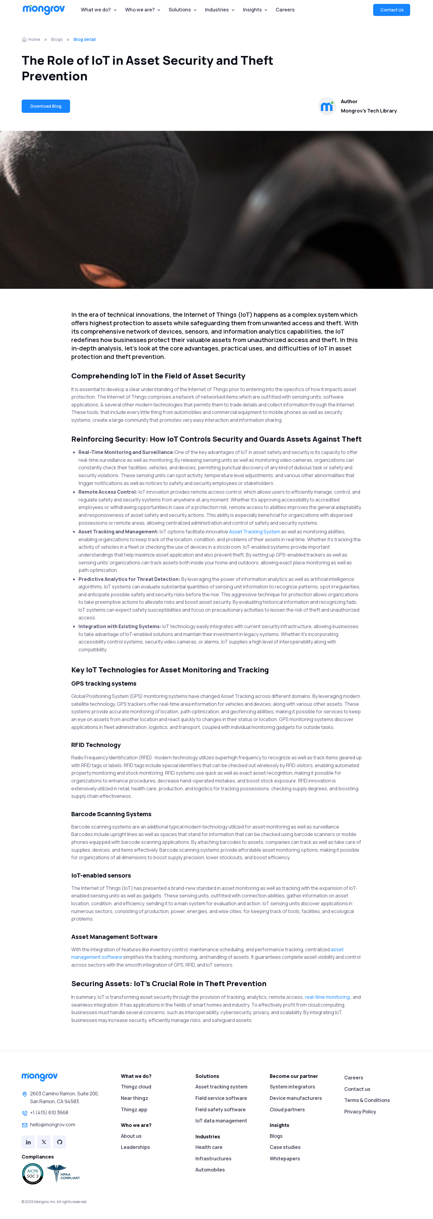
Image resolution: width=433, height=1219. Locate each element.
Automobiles (210, 1169)
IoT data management (221, 1120)
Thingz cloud (136, 1086)
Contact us (357, 1089)
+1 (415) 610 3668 (45, 1113)
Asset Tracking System (255, 531)
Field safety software (220, 1109)
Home (31, 39)
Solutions (180, 9)
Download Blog (45, 106)
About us (131, 1136)
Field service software (221, 1098)
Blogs (57, 39)
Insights (252, 9)
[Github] (59, 1142)
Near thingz (134, 1098)
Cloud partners (287, 1109)
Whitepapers (285, 1158)
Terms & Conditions (367, 1100)
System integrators (292, 1086)
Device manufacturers (296, 1098)
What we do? (96, 9)
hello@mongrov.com (48, 1125)
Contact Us (391, 10)
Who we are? (140, 9)
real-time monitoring (328, 997)
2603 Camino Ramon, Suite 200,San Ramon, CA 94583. (60, 1097)
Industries (217, 9)
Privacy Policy (360, 1111)
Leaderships (135, 1147)
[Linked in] (28, 1142)
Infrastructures (213, 1158)
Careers (285, 9)
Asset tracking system (221, 1086)
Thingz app (134, 1109)
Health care (209, 1147)
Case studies (285, 1147)
